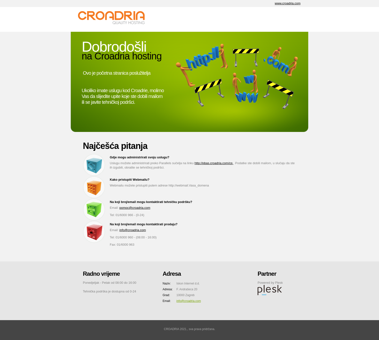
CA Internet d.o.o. (114, 19)
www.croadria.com (287, 3)
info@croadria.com (132, 230)
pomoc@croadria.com (134, 208)
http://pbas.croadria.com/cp (214, 163)
